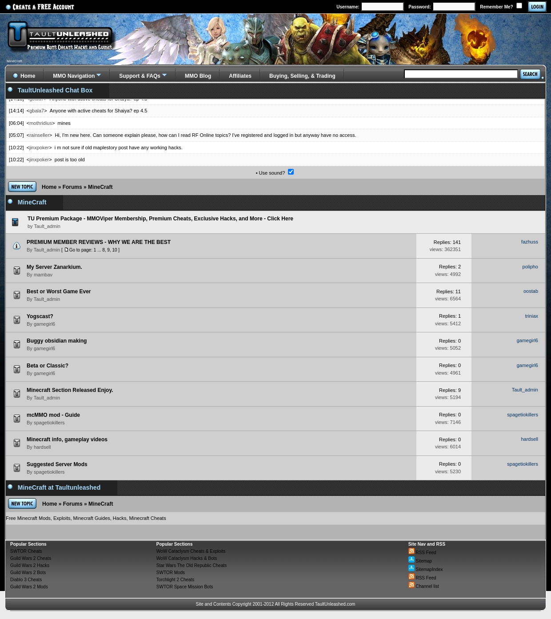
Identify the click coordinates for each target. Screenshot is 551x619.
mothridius (40, 123)
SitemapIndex (425, 569)
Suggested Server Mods (57, 464)
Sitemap (420, 561)
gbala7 (36, 110)
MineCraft (100, 187)
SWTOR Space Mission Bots (184, 586)
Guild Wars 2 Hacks (29, 565)
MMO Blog (198, 76)
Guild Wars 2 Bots (28, 572)
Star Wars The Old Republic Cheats (191, 565)
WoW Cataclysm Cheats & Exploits (190, 551)
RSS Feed (422, 552)
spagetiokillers (49, 422)
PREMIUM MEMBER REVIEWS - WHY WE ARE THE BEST (99, 242)
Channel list (423, 586)
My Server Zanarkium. (54, 267)
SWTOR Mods (170, 572)
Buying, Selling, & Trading (302, 76)
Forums (72, 187)
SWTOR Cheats (26, 551)
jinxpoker (39, 147)
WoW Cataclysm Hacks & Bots (186, 558)
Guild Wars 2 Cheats (30, 558)
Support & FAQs (139, 76)
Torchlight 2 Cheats (175, 579)
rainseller (39, 135)
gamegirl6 (44, 324)
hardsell (42, 447)
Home (49, 187)
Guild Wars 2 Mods (29, 586)
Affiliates (240, 76)
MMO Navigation (74, 76)
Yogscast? (40, 316)
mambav (43, 274)
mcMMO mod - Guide (53, 415)
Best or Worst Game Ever (59, 291)
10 (114, 250)
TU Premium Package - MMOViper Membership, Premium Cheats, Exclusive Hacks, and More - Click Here (160, 219)
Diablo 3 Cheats (26, 579)
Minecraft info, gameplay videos (67, 439)
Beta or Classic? (47, 366)
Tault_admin (47, 249)
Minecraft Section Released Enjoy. (70, 390)
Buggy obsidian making (57, 341)
